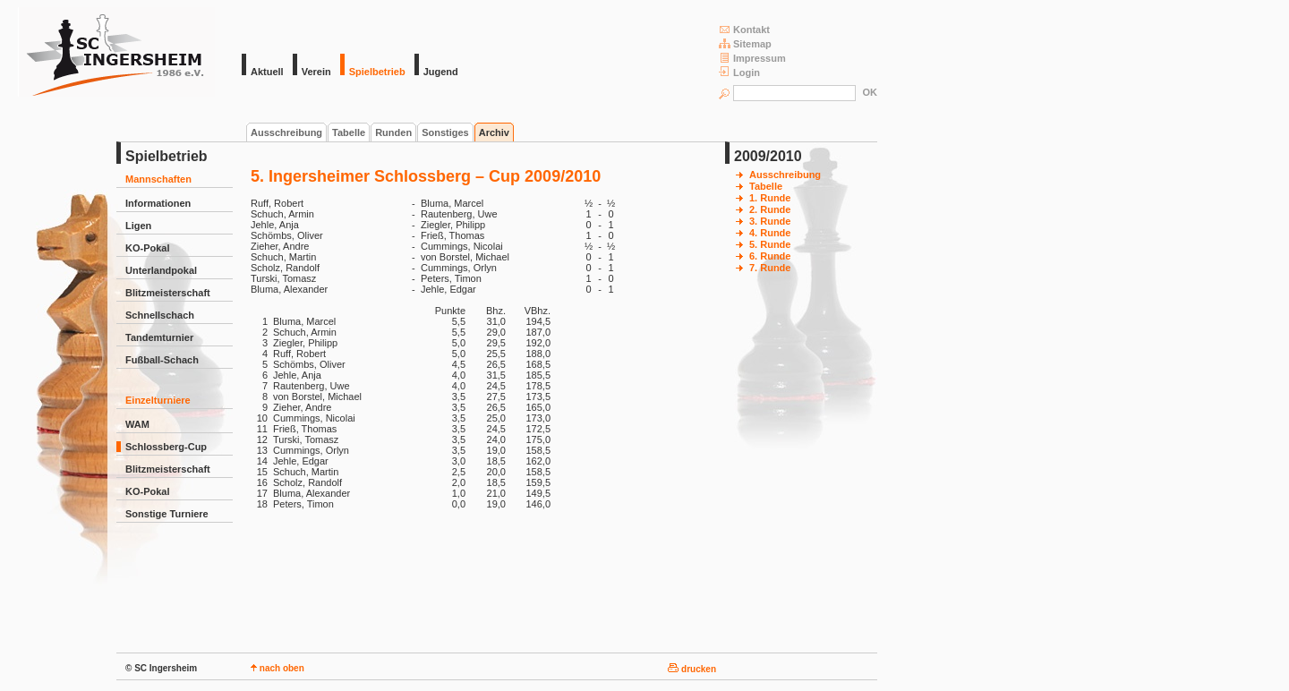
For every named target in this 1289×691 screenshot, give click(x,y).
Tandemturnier (159, 337)
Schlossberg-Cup (166, 446)
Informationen (158, 203)
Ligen (138, 225)
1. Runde (769, 197)
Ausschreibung (286, 132)
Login (739, 72)
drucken (692, 669)
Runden (393, 132)
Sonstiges (445, 132)
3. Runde (769, 221)
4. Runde (769, 232)
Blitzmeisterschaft (167, 292)
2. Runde (769, 209)
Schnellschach (159, 315)
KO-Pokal (147, 248)
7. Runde (769, 267)
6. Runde (769, 256)
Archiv (494, 132)
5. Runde (769, 244)
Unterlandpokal (161, 270)
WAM (137, 424)
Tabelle (348, 132)
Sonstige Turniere (167, 513)
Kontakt (744, 29)
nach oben (277, 668)
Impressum (752, 58)
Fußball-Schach (162, 359)
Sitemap (745, 43)
